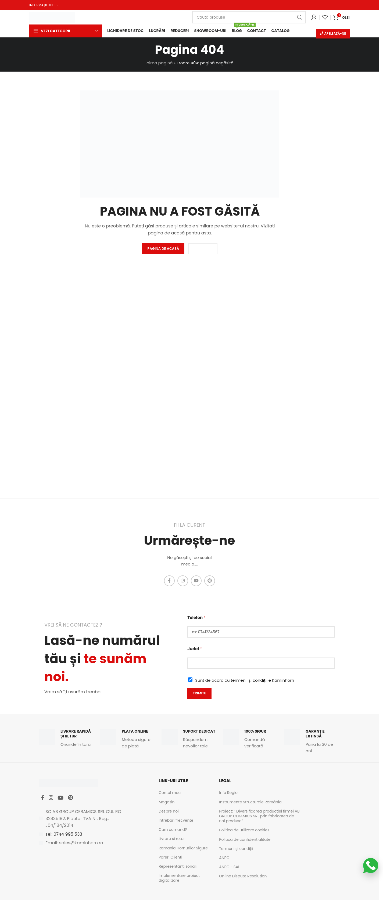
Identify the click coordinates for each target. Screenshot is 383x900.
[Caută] (249, 17)
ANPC (224, 858)
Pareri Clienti (170, 857)
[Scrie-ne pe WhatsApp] (370, 865)
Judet (194, 649)
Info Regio (228, 793)
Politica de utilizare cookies (244, 831)
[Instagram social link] (182, 581)
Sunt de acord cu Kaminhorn (244, 681)
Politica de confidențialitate (244, 840)
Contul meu (170, 793)
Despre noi (168, 811)
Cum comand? (173, 830)
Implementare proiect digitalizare (179, 878)
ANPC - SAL (229, 867)
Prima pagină (159, 63)
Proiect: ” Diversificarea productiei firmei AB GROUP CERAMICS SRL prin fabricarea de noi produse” (259, 816)
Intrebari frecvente (176, 821)
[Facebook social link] (169, 581)
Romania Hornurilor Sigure (183, 848)
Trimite (199, 693)
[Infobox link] (67, 738)
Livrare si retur (172, 839)
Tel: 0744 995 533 (63, 837)
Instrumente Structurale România (250, 802)
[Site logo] (52, 16)
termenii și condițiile (251, 681)
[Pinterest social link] (209, 581)
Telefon (196, 618)
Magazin (166, 802)
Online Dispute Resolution (243, 876)
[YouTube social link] (196, 581)
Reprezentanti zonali (177, 867)
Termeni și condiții (236, 849)
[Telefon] (261, 632)
